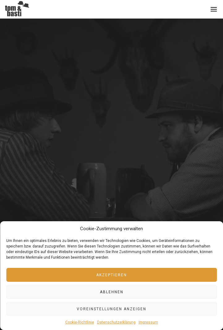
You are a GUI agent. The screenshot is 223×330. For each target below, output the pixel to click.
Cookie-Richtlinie (79, 322)
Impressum (148, 322)
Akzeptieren (111, 275)
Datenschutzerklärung (116, 322)
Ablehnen (111, 292)
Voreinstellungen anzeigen (111, 309)
